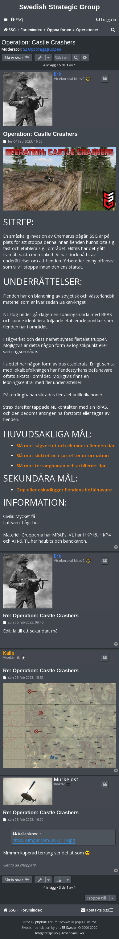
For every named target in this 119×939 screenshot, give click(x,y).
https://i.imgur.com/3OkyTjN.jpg (44, 840)
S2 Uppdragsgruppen (42, 49)
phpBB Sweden (66, 927)
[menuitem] (16, 20)
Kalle (8, 652)
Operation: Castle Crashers (39, 42)
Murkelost (66, 780)
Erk (57, 73)
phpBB (40, 922)
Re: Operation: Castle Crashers (41, 615)
